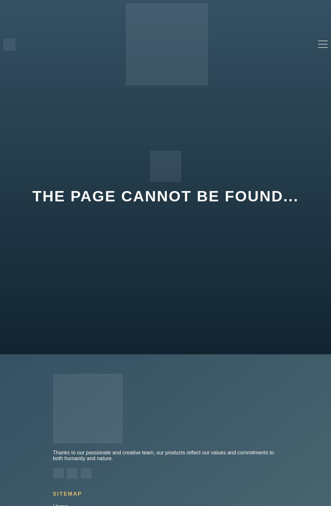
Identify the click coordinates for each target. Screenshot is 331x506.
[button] (323, 44)
